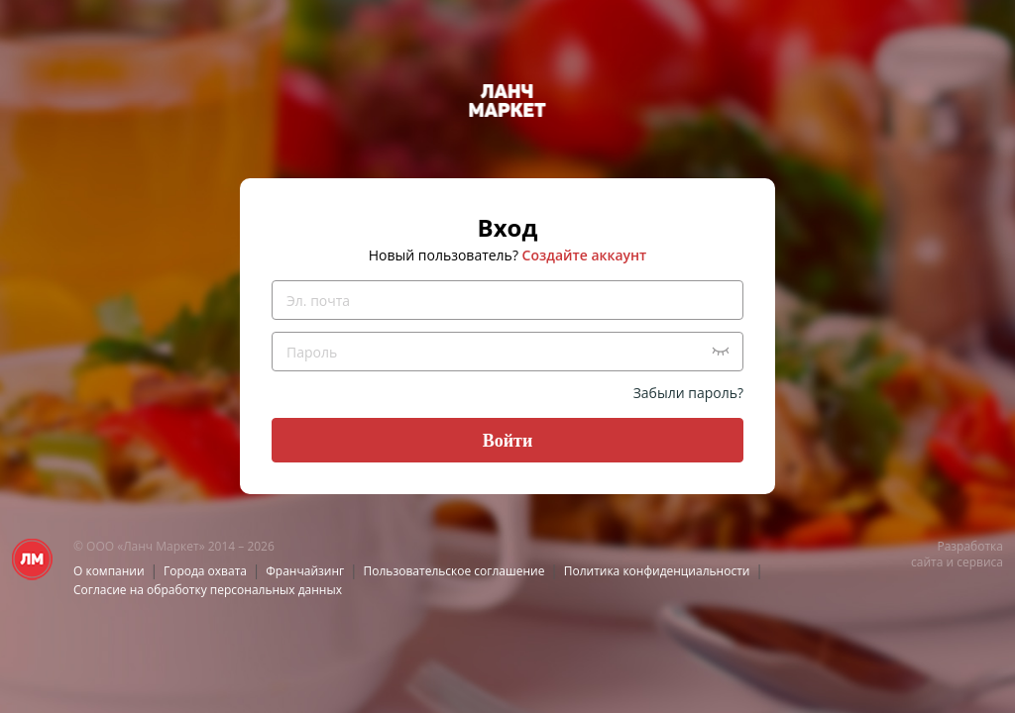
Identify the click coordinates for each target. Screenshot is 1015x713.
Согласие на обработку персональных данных (207, 589)
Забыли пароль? (688, 392)
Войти (508, 441)
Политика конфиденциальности (657, 570)
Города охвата (205, 570)
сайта (927, 562)
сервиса (980, 562)
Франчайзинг (305, 570)
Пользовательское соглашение (454, 570)
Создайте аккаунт (584, 255)
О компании (109, 570)
